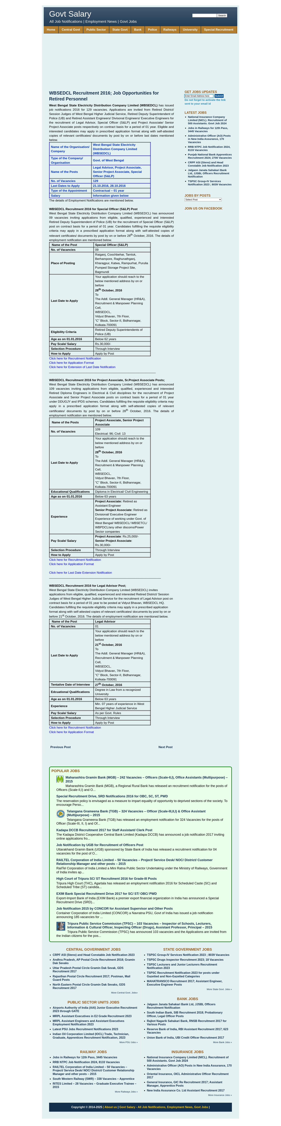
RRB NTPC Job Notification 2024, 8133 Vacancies (86, 1062)
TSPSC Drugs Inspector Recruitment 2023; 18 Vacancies (185, 959)
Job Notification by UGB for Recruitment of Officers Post (99, 845)
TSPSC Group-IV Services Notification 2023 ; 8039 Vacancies (210, 183)
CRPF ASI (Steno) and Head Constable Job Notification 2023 (208, 164)
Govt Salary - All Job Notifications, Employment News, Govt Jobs (163, 1107)
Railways (170, 29)
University (190, 29)
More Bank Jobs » (222, 1042)
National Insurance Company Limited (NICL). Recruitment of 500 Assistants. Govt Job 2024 (207, 120)
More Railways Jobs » (126, 1091)
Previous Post (60, 747)
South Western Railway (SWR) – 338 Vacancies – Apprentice (93, 1078)
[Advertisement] (140, 63)
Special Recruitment (218, 29)
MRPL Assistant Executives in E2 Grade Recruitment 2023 (92, 1016)
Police (152, 29)
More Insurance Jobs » (220, 1095)
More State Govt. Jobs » (219, 989)
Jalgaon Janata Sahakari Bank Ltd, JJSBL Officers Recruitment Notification (208, 173)
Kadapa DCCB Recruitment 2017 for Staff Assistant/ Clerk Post (104, 830)
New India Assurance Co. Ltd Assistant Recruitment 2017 (186, 1090)
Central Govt (71, 29)
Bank (138, 29)
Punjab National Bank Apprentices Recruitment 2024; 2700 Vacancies (210, 156)
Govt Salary (70, 13)
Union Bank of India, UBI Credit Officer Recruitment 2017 (185, 1037)
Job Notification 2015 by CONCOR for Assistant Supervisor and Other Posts (114, 908)
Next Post (166, 747)
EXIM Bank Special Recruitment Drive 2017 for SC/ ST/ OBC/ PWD (106, 893)
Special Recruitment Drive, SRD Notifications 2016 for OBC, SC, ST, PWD (112, 796)
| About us (110, 1107)
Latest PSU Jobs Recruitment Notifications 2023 (85, 1029)
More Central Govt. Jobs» (124, 992)
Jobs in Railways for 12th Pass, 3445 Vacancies (85, 1057)
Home (51, 29)
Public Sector (96, 29)
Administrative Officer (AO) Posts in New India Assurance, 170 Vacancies (209, 139)
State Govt (120, 29)
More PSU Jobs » (129, 1042)
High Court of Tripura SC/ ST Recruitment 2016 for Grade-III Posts (106, 878)
